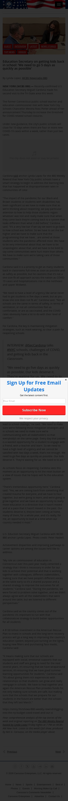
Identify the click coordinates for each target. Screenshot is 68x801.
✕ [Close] (66, 379)
